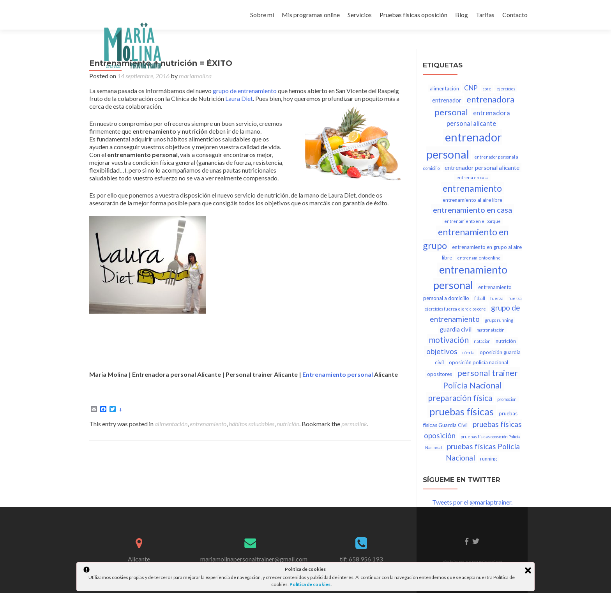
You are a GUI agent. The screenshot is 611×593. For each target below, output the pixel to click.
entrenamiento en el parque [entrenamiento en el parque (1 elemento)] (472, 221)
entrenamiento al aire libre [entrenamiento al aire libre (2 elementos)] (472, 200)
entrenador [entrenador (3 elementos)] (446, 100)
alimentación (171, 423)
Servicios (360, 14)
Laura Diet (239, 98)
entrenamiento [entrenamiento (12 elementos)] (472, 188)
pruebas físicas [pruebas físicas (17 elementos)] (461, 411)
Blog (461, 14)
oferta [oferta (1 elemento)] (469, 352)
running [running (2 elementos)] (488, 458)
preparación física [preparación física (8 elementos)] (460, 397)
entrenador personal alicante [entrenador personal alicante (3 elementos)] (482, 167)
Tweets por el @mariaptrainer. (472, 502)
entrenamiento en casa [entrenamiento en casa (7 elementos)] (472, 209)
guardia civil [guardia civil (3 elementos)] (455, 329)
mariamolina (195, 75)
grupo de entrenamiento (245, 90)
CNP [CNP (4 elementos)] (471, 88)
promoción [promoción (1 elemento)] (507, 399)
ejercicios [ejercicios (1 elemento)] (505, 88)
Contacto (515, 14)
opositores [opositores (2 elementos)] (439, 374)
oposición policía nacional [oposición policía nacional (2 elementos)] (478, 362)
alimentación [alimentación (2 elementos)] (444, 88)
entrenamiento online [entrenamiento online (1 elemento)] (479, 257)
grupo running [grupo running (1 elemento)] (499, 320)
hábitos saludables (251, 423)
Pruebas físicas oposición (413, 14)
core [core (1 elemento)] (487, 88)
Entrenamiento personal (337, 374)
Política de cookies (310, 584)
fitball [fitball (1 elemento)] (479, 298)
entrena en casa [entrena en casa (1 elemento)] (472, 177)
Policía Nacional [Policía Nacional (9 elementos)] (472, 385)
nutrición (288, 423)
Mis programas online (311, 14)
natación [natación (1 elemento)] (482, 341)
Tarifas (485, 14)
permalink (354, 423)
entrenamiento (208, 423)
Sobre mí (262, 14)
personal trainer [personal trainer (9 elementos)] (487, 373)
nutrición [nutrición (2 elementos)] (506, 341)
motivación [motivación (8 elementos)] (449, 339)
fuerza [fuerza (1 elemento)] (496, 298)
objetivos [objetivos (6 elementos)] (441, 351)
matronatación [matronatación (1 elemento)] (491, 329)
